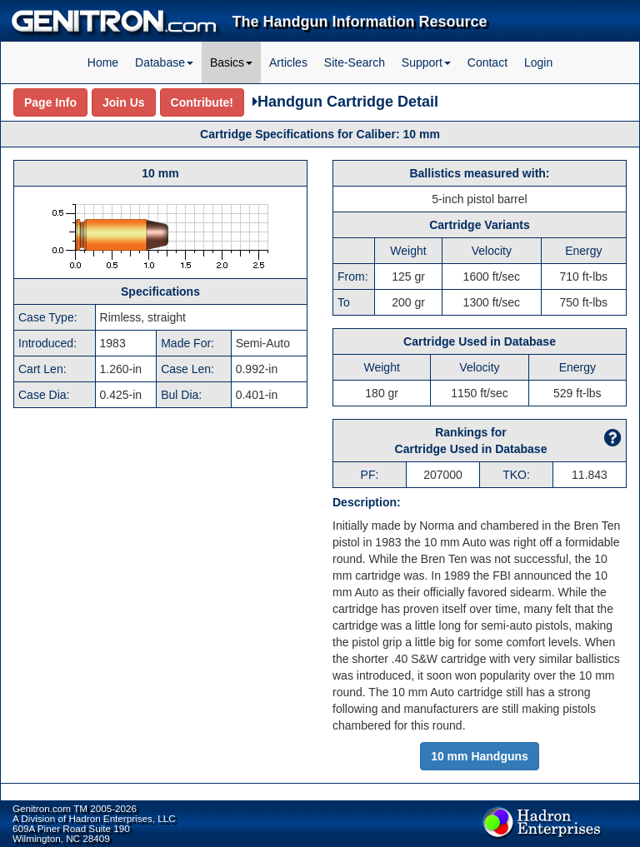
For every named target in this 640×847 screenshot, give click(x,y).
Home (103, 62)
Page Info (50, 102)
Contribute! (202, 102)
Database (164, 62)
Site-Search (354, 62)
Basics (231, 62)
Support (426, 62)
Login (538, 62)
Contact (488, 62)
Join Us (123, 102)
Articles (288, 62)
